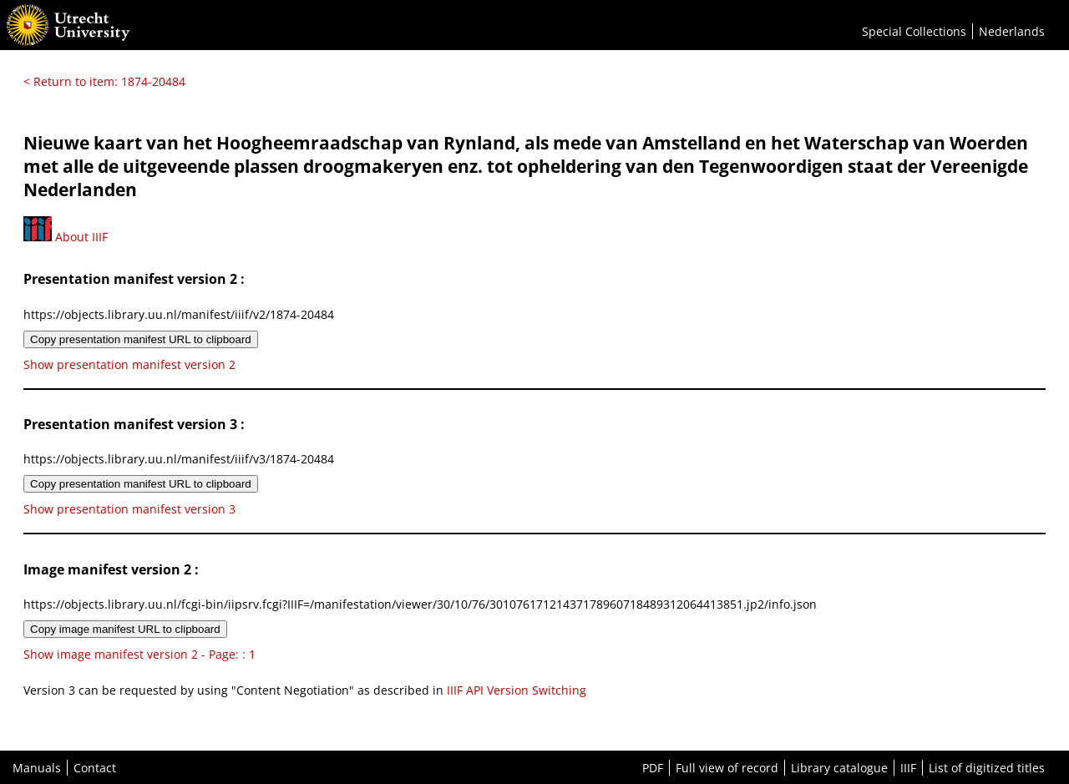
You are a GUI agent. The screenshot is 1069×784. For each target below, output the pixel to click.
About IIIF (65, 237)
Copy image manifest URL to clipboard (125, 629)
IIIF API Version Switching (516, 690)
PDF (652, 768)
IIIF (908, 768)
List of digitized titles (987, 768)
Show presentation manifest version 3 (129, 509)
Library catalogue (839, 768)
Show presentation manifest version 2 (129, 364)
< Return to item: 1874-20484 (104, 81)
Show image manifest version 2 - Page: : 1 (139, 654)
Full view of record (727, 768)
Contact (94, 768)
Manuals (37, 768)
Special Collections (914, 31)
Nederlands (1012, 31)
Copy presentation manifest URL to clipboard (140, 339)
